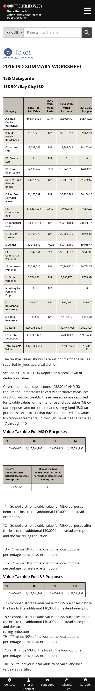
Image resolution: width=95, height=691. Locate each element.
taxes (18, 52)
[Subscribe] (47, 682)
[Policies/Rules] (66, 684)
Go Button (87, 32)
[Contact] (9, 682)
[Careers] (85, 682)
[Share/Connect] (28, 684)
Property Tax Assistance (18, 58)
